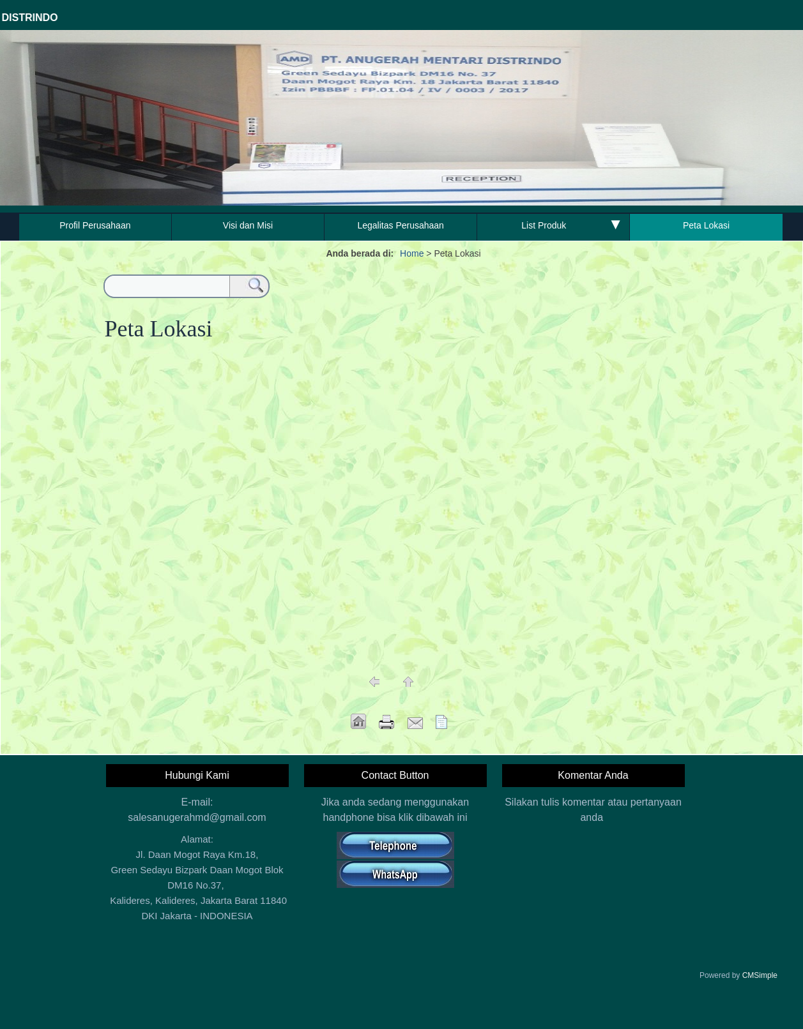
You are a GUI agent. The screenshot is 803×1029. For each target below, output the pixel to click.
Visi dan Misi (248, 225)
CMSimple (759, 975)
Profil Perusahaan (94, 225)
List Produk (543, 225)
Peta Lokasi (706, 225)
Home (412, 253)
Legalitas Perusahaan (400, 225)
